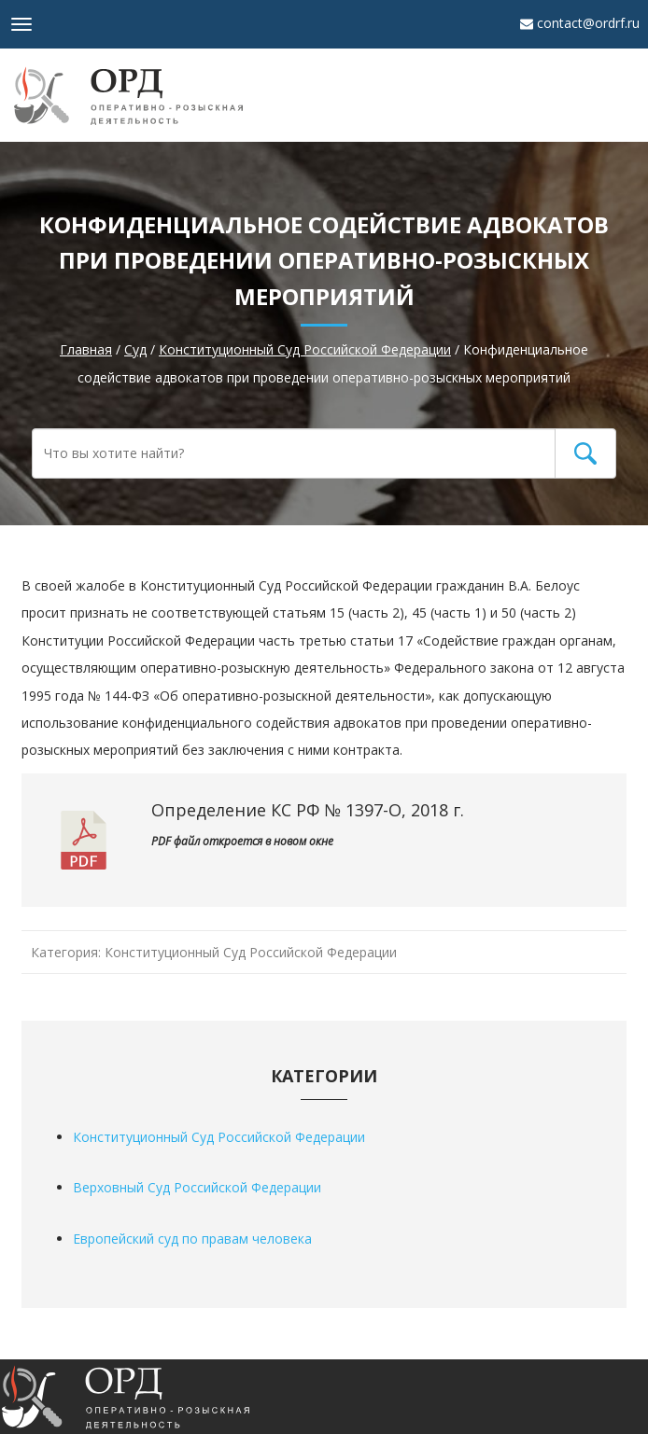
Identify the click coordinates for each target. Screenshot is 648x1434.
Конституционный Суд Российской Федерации (251, 952)
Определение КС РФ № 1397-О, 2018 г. (307, 810)
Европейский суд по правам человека (192, 1238)
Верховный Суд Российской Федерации (197, 1187)
